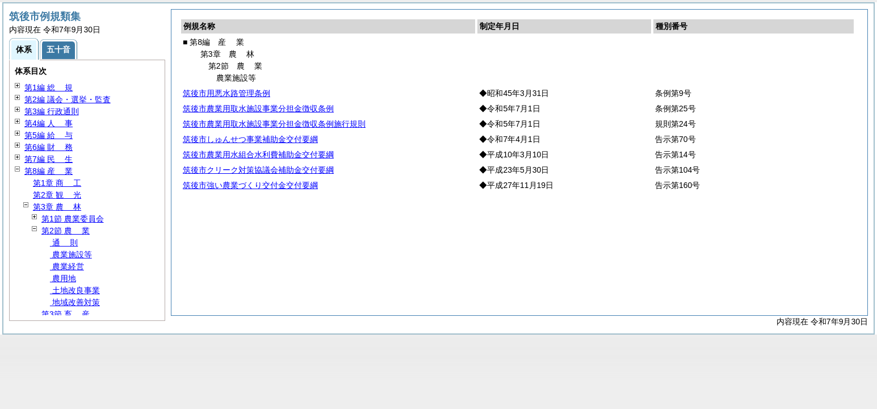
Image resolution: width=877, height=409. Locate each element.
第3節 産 (65, 314)
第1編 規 (48, 87)
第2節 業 (65, 230)
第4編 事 (48, 123)
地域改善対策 (75, 302)
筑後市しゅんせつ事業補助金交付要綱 (250, 139)
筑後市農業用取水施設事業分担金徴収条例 (258, 108)
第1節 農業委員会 (72, 218)
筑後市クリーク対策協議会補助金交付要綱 (258, 169)
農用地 (63, 278)
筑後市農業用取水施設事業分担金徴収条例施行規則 (274, 123)
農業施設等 (71, 254)
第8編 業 (48, 171)
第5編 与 (48, 135)
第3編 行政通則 (51, 111)
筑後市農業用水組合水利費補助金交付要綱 (258, 154)
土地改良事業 (75, 290)
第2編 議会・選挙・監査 (67, 99)
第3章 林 (57, 206)
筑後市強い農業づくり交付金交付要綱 (250, 185)
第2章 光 (57, 194)
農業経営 (67, 266)
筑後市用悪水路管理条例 (226, 93)
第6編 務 (48, 147)
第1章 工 (57, 182)
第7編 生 (48, 159)
